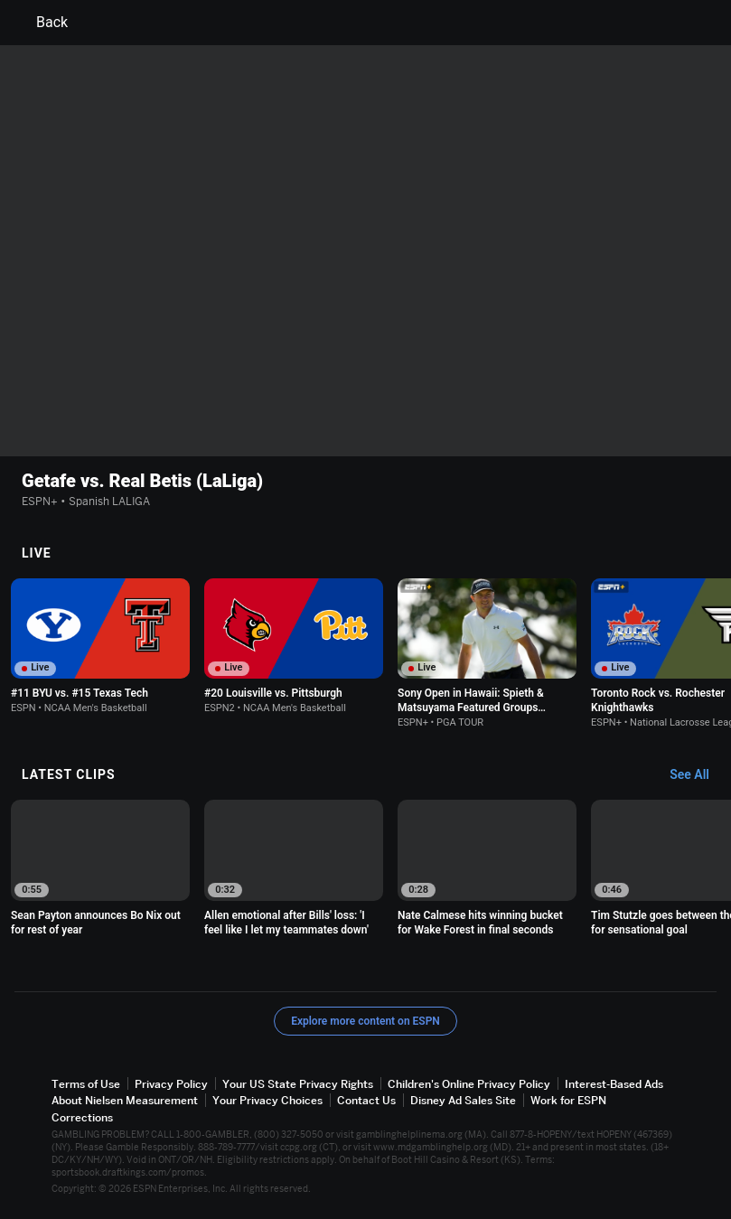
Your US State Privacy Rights (297, 1084)
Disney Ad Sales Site (463, 1100)
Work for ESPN (568, 1100)
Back (41, 22)
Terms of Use (86, 1084)
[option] (100, 646)
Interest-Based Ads (614, 1084)
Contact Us (366, 1100)
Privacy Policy (171, 1084)
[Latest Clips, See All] (698, 775)
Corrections (82, 1117)
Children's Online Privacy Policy (469, 1084)
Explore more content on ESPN (365, 1021)
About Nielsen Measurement (125, 1100)
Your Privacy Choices (267, 1100)
